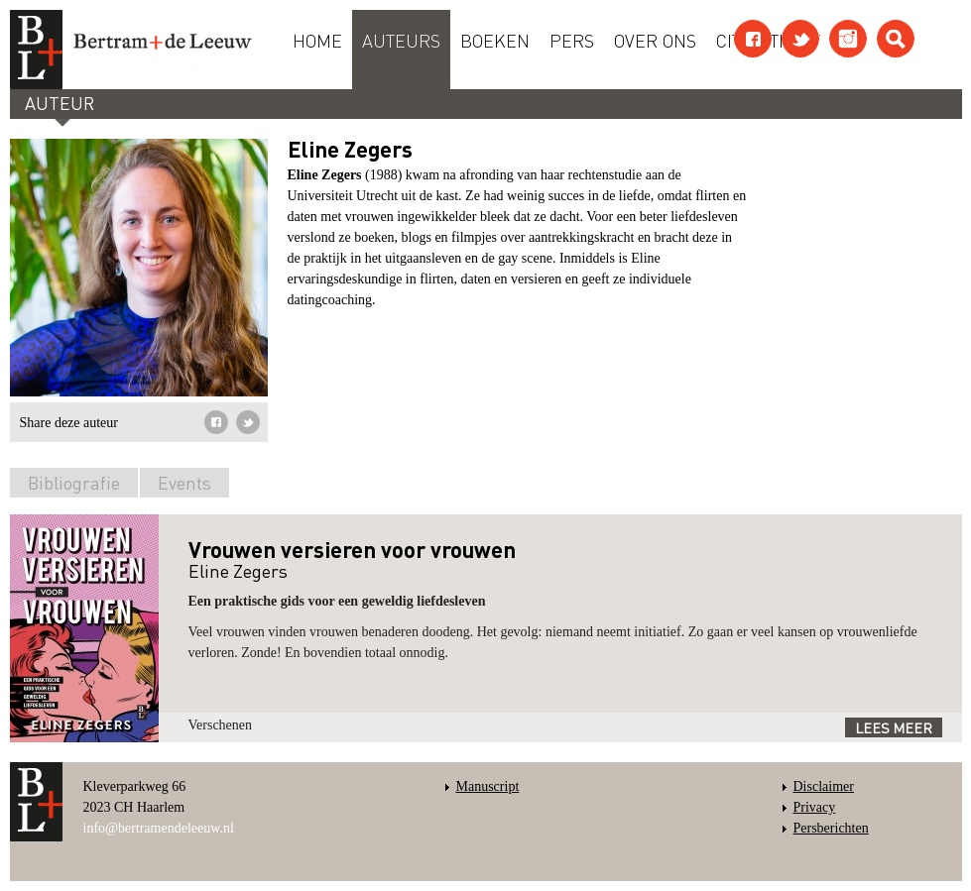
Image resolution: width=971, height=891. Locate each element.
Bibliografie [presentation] (74, 482)
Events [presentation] (184, 482)
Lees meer (893, 727)
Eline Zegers (238, 570)
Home (317, 40)
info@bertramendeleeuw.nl (158, 828)
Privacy (814, 807)
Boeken (495, 40)
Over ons (655, 40)
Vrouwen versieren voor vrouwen (352, 549)
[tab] (74, 486)
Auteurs (401, 40)
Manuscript (488, 786)
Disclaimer (823, 786)
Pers (571, 40)
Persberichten (831, 828)
